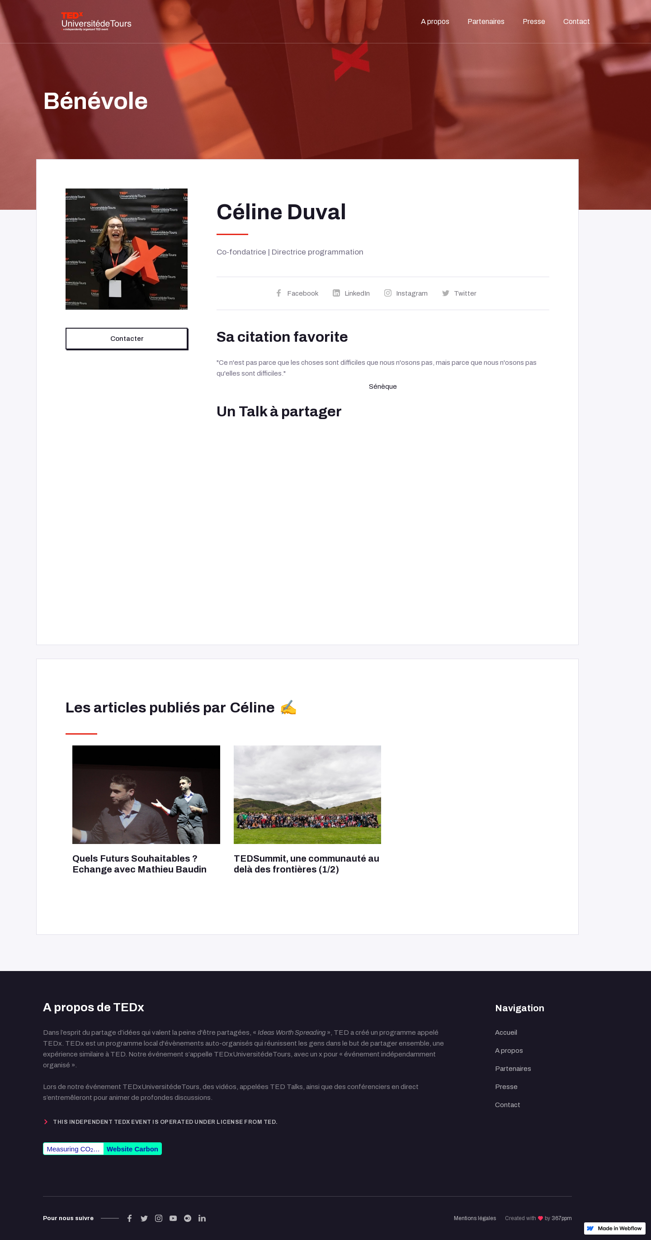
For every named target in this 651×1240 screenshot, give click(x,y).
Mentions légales (475, 1218)
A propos (509, 1050)
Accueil (506, 1032)
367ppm (562, 1218)
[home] (96, 21)
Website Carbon (132, 1149)
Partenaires (513, 1068)
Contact (507, 1104)
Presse (506, 1086)
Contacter (126, 338)
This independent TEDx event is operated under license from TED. (165, 1122)
